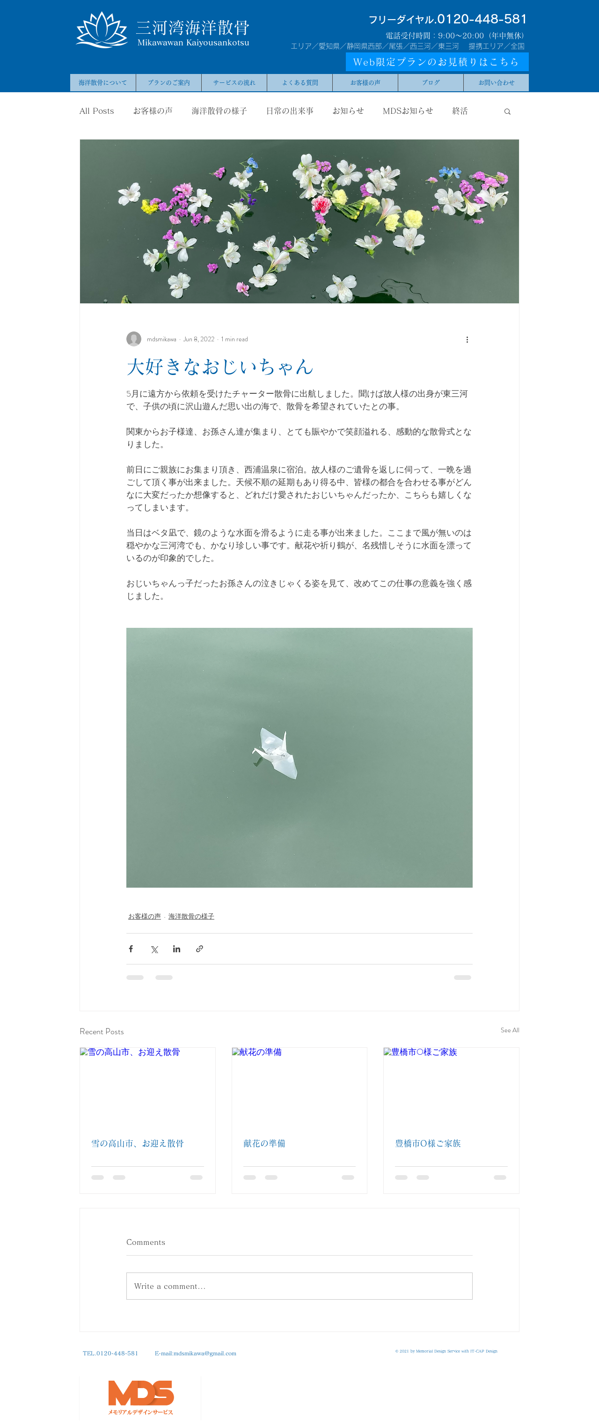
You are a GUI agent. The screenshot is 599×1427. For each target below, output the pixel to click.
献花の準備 (264, 1143)
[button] (507, 111)
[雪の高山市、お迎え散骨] (147, 1086)
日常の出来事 (290, 111)
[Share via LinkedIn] (176, 948)
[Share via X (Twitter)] (153, 948)
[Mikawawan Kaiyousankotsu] (193, 42)
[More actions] (467, 339)
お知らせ (348, 111)
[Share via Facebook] (130, 948)
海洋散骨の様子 (219, 111)
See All (510, 1030)
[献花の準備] (299, 1086)
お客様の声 (153, 111)
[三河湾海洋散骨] (192, 27)
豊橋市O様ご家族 (428, 1143)
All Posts (97, 111)
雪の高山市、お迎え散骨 (137, 1143)
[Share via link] (199, 948)
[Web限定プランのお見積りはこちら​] (437, 61)
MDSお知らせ (408, 111)
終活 (460, 111)
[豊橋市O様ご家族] (451, 1086)
